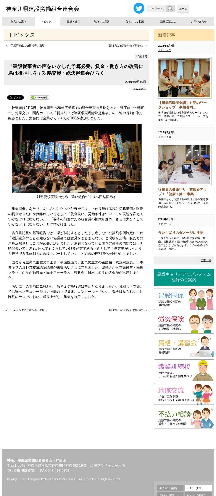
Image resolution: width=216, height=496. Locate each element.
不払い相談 (184, 417)
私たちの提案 (102, 21)
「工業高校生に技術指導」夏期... (27, 45)
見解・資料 (73, 21)
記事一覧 (206, 260)
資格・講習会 (184, 346)
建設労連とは (168, 21)
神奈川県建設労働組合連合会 (42, 9)
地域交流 (184, 394)
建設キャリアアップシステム (184, 277)
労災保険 (184, 323)
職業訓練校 (184, 370)
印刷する (142, 56)
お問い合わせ (199, 21)
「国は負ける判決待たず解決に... (125, 45)
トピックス (47, 21)
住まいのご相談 (135, 21)
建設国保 (184, 299)
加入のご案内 (18, 21)
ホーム (183, 8)
